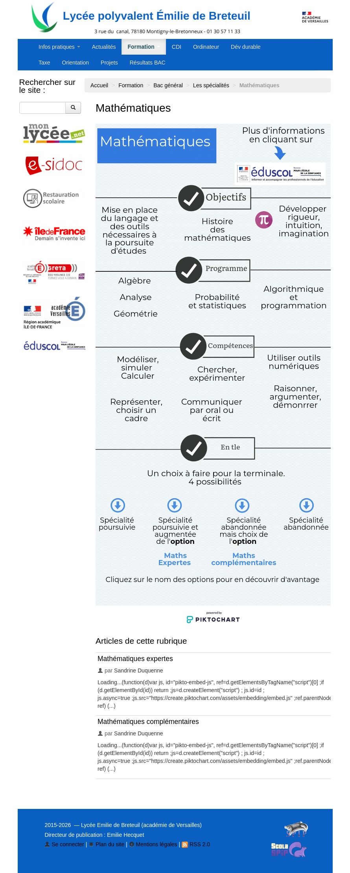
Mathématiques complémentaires (148, 722)
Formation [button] (143, 47)
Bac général (168, 85)
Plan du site (106, 844)
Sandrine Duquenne (138, 670)
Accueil (99, 85)
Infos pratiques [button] (59, 47)
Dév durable (246, 47)
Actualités (104, 47)
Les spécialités (211, 85)
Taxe (44, 62)
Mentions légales (153, 844)
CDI (176, 47)
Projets (109, 62)
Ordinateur (206, 47)
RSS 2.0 (196, 844)
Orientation (75, 62)
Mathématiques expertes (135, 659)
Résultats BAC (148, 62)
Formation (130, 85)
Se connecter (64, 844)
